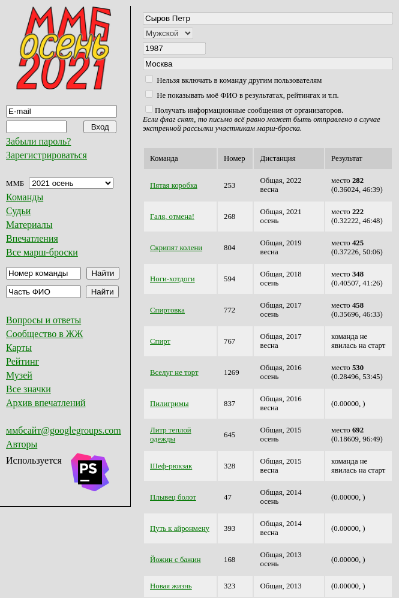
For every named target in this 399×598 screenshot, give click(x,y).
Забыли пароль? (38, 141)
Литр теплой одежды (170, 434)
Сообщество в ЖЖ (44, 334)
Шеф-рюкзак (171, 466)
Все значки (28, 389)
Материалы (29, 225)
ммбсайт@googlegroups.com (63, 430)
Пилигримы (169, 403)
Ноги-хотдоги (172, 279)
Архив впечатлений (46, 403)
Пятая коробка (173, 185)
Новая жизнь (171, 586)
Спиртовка (167, 310)
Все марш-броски (42, 252)
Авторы (21, 444)
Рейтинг (22, 361)
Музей (19, 375)
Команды (24, 197)
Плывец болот (173, 497)
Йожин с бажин (175, 559)
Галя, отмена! (172, 216)
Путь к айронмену (179, 528)
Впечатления (32, 238)
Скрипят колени (176, 248)
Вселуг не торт (174, 372)
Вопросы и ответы (43, 320)
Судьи (18, 211)
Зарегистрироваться (46, 155)
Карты (19, 347)
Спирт (160, 341)
